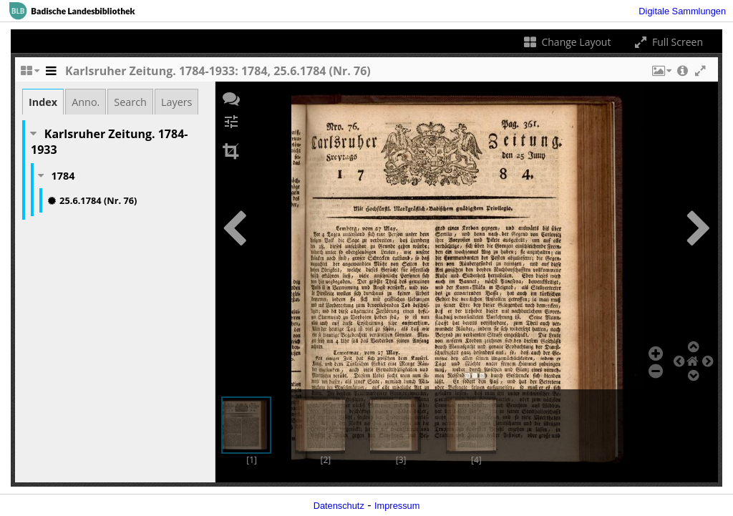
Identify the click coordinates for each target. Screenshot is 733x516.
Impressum (396, 505)
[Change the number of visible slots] (29, 74)
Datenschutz (339, 505)
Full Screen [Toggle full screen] (667, 42)
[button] (660, 74)
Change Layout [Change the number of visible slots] (566, 42)
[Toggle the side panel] (51, 74)
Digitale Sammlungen (682, 11)
